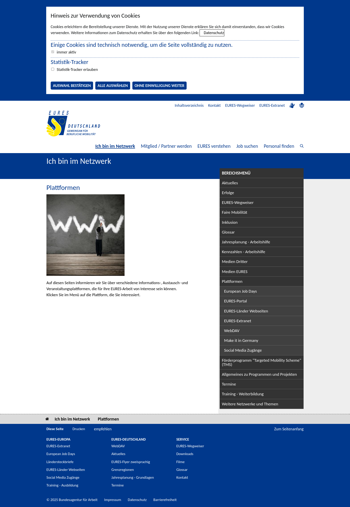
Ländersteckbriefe (59, 462)
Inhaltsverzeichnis (189, 105)
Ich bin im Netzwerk (115, 146)
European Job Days (240, 291)
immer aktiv (66, 52)
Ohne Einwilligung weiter (159, 85)
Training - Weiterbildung (243, 393)
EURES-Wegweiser (240, 105)
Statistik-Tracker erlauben (77, 69)
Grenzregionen (122, 469)
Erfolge (228, 192)
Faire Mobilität (234, 212)
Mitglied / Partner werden (166, 146)
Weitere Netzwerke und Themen (250, 403)
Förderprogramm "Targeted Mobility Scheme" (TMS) (261, 362)
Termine (229, 384)
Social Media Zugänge (243, 350)
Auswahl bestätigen (72, 85)
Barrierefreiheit (165, 499)
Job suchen (247, 146)
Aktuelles (230, 182)
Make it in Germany (241, 340)
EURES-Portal (235, 301)
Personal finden (279, 146)
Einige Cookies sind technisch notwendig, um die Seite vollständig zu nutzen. (142, 44)
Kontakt (214, 105)
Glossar (228, 232)
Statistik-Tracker (69, 62)
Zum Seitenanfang (289, 429)
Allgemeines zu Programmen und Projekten (259, 374)
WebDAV (232, 330)
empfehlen (103, 429)
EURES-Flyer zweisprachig (130, 462)
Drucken (79, 429)
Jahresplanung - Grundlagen (132, 477)
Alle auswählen (113, 85)
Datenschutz (214, 32)
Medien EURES (235, 271)
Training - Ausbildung (62, 485)
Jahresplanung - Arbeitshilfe (246, 241)
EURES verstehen (214, 146)
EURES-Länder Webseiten (246, 311)
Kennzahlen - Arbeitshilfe (243, 251)
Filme (180, 462)
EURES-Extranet (272, 105)
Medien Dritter (235, 261)
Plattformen (232, 281)
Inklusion (230, 222)
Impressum (112, 499)
